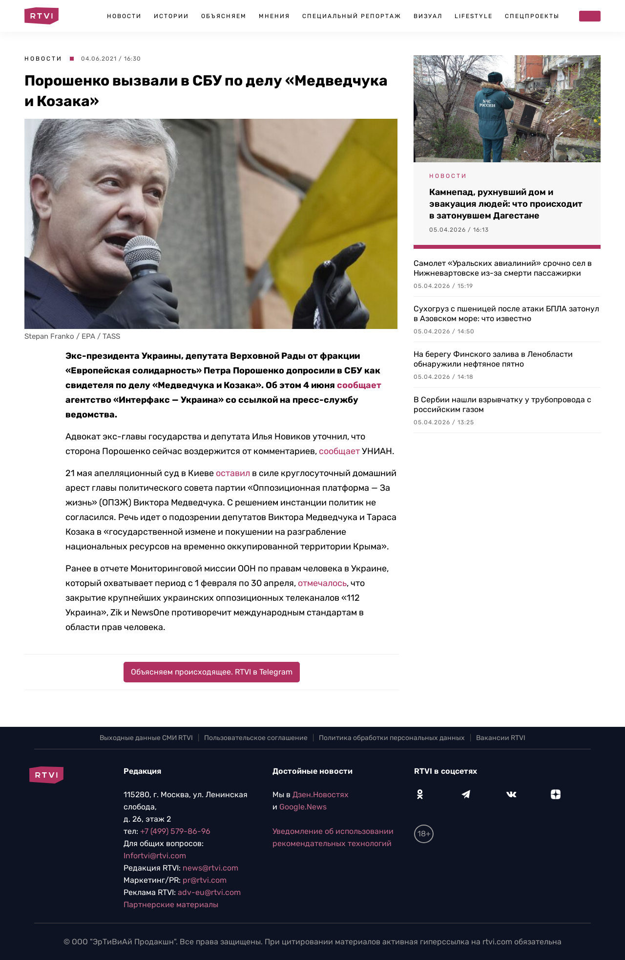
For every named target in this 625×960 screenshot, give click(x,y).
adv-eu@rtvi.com (209, 892)
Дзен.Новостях (320, 794)
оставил (233, 473)
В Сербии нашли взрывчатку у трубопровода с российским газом (502, 404)
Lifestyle (474, 16)
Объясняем (224, 16)
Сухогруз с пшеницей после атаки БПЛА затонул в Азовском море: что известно (506, 313)
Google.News (303, 806)
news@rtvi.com (210, 868)
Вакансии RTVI (500, 738)
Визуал (428, 16)
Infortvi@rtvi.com (155, 855)
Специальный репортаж (351, 16)
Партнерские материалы (171, 904)
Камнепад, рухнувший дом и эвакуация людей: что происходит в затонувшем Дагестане (506, 204)
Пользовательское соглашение (256, 738)
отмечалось (322, 583)
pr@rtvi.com (205, 880)
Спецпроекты (532, 16)
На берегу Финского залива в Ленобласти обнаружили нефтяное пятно (493, 359)
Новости (124, 16)
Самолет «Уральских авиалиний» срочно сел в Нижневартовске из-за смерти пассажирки (503, 268)
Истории (171, 16)
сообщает (359, 385)
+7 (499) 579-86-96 (175, 831)
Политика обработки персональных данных (392, 738)
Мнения (274, 16)
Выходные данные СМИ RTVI (146, 738)
